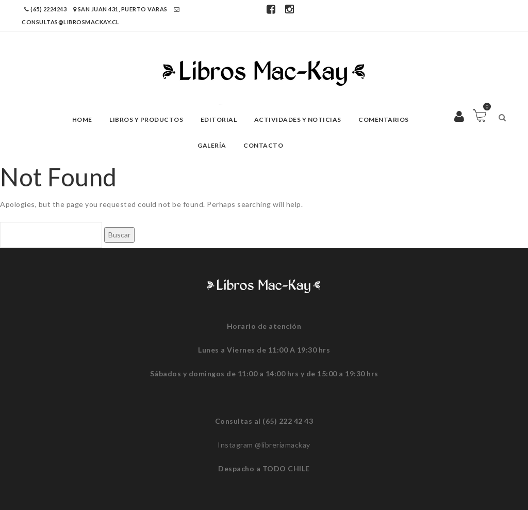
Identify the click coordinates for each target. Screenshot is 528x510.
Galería (211, 145)
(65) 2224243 (46, 9)
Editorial (219, 119)
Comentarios (383, 119)
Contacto (263, 145)
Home (82, 119)
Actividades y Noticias (297, 119)
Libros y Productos (146, 119)
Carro (485, 109)
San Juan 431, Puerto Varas (121, 9)
